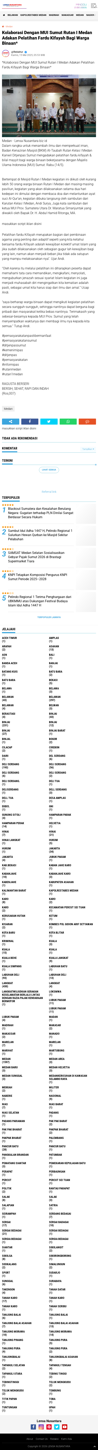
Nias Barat (56, 1104)
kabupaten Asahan (61, 882)
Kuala (6, 949)
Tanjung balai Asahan (64, 1323)
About (30, 1439)
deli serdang (10, 764)
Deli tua (54, 781)
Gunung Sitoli (11, 814)
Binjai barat (57, 730)
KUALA (53, 949)
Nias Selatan (10, 1112)
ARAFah (6, 646)
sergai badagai (59, 1222)
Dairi (5, 755)
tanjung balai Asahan (17, 1323)
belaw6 (7, 688)
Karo (52, 899)
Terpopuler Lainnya (49, 617)
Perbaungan (57, 1171)
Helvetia (54, 823)
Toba (52, 1398)
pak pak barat (58, 1121)
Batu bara (55, 671)
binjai (53, 713)
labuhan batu (58, 966)
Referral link (49, 491)
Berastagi (8, 713)
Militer (54, 1087)
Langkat (54, 983)
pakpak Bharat (11, 1137)
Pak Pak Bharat (12, 1129)
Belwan (54, 705)
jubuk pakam (57, 856)
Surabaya (55, 1281)
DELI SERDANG (57, 772)
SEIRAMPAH (9, 1213)
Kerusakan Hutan (13, 915)
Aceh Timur (9, 637)
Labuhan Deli (57, 974)
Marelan (55, 1042)
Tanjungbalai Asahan (63, 1356)
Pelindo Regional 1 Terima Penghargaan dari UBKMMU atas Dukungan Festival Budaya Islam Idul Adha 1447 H (39, 601)
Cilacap (7, 747)
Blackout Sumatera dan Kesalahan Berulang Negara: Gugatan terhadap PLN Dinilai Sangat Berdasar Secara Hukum (40, 513)
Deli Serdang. (11, 781)
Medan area (56, 1058)
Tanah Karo (9, 1306)
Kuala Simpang (11, 966)
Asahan (54, 646)
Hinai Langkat (11, 840)
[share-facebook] (30, 422)
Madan (53, 1016)
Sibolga (7, 1255)
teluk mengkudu (60, 1382)
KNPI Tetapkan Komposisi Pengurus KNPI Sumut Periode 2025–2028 (37, 577)
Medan (80, 15)
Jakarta (7, 856)
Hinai (52, 831)
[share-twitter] (49, 422)
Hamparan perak (13, 823)
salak (6, 1196)
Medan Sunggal (12, 1075)
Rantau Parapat (59, 1188)
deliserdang (10, 789)
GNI (51, 806)
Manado (54, 1033)
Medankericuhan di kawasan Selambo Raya (68, 1077)
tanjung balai (11, 1314)
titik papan (9, 1398)
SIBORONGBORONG (60, 1255)
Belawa (54, 688)
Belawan (55, 696)
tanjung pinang (12, 1340)
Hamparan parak (60, 814)
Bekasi (53, 680)
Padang (54, 1112)
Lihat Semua (49, 469)
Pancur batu (57, 1146)
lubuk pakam (57, 1000)
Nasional (55, 1095)
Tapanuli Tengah (60, 1365)
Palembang (56, 1137)
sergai (6, 1222)
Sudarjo (54, 1272)
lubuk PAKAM (57, 1008)
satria (53, 1205)
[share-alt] (10, 422)
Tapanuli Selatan (13, 1365)
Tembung (55, 1390)
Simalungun (57, 1264)
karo (5, 899)
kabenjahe (9, 882)
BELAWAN (13, 15)
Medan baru (10, 1067)
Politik (6, 1188)
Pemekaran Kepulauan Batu (67, 1163)
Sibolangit (56, 1247)
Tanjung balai (58, 1314)
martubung (56, 1050)
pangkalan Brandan (15, 1154)
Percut (6, 1180)
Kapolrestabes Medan (33, 15)
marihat (7, 1050)
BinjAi (53, 722)
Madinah (54, 15)
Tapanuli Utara (12, 1373)
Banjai (53, 663)
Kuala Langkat (58, 957)
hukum (53, 840)
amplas (54, 637)
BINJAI (6, 730)
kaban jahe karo (60, 865)
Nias (5, 1104)
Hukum (6, 848)
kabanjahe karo (59, 873)
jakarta (54, 848)
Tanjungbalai (11, 1356)
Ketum (53, 915)
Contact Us (42, 1439)
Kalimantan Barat (14, 890)
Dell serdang (58, 789)
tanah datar (57, 1289)
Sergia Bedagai (58, 1239)
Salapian (8, 1205)
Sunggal (7, 1281)
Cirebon (54, 747)
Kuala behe (9, 957)
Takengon (8, 1289)
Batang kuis (10, 671)
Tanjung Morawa (60, 1331)
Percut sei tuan (59, 1180)
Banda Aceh (9, 663)
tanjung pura (58, 1340)
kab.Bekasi (9, 865)
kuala (53, 941)
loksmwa (55, 991)
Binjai (6, 722)
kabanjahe (9, 873)
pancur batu (10, 1146)
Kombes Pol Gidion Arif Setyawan (71, 924)
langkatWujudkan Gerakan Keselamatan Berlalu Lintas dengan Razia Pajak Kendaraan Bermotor (22, 996)
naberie (7, 1095)
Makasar (55, 1025)
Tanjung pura (11, 1348)
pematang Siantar (14, 1163)
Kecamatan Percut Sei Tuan (67, 907)
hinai (5, 831)
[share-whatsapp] (68, 422)
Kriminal (8, 941)
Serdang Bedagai (60, 1213)
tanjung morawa (13, 1331)
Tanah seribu (57, 1306)
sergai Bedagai (11, 1230)
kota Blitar (56, 932)
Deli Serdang (57, 764)
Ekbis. (6, 806)
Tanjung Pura (58, 1348)
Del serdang (57, 755)
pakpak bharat (58, 1129)
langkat (7, 983)
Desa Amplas (57, 797)
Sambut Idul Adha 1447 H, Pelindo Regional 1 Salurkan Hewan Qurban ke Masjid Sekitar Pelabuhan (40, 535)
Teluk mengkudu (13, 1390)
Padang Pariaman (13, 1121)
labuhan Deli (10, 974)
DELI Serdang (10, 772)
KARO (5, 907)
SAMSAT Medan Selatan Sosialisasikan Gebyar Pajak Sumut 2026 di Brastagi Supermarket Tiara (36, 557)
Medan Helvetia (59, 1067)
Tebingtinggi (10, 1382)
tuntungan (9, 1407)
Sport (6, 1272)
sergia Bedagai (11, 1239)
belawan (8, 696)
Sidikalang (9, 1264)
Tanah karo (56, 1297)
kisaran (7, 924)
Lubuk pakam (10, 1016)
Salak (53, 1196)
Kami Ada (66, 1439)
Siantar (7, 1247)
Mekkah (7, 1087)
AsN (4, 654)
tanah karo (9, 1297)
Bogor (53, 739)
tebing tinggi (58, 1373)
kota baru (8, 932)
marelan (8, 1042)
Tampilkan (88, 449)
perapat (7, 1171)
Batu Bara (8, 680)
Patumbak (55, 1154)
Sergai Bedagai (58, 1230)
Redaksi (54, 1439)
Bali (51, 654)
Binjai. (6, 739)
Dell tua (7, 797)
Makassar (68, 15)
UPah (52, 1407)
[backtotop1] (95, 1446)
